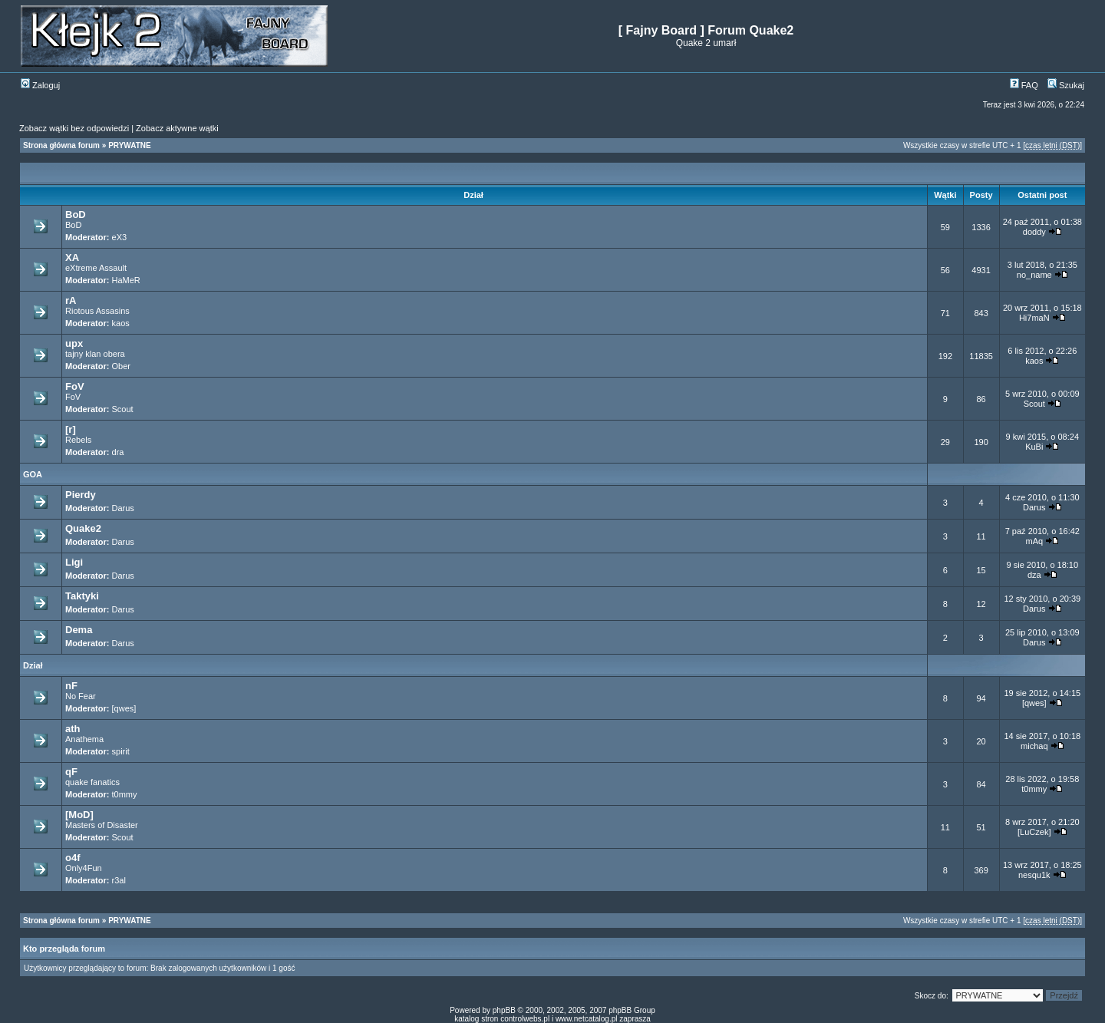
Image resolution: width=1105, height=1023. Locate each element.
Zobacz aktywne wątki (177, 128)
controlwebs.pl (524, 1019)
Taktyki (82, 596)
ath (73, 728)
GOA (32, 474)
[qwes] (124, 708)
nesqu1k (1034, 874)
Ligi (74, 562)
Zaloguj (40, 85)
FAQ (1024, 85)
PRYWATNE (129, 145)
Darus (123, 508)
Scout (123, 409)
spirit (121, 751)
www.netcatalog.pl (587, 1019)
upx (74, 343)
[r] (70, 429)
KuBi (1034, 446)
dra (118, 452)
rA (70, 300)
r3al (119, 880)
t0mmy (124, 794)
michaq (1034, 746)
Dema (78, 629)
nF (71, 685)
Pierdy (80, 494)
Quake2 (83, 528)
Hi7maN (1034, 317)
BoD (75, 214)
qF (71, 771)
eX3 (119, 237)
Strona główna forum (61, 145)
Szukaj (1065, 85)
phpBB (504, 1010)
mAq (1034, 541)
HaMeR (126, 280)
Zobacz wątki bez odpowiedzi (74, 128)
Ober (121, 366)
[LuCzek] (1034, 832)
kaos (121, 323)
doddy (1034, 231)
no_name (1034, 274)
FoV (74, 386)
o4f (73, 857)
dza (1034, 574)
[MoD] (79, 814)
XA (72, 257)
